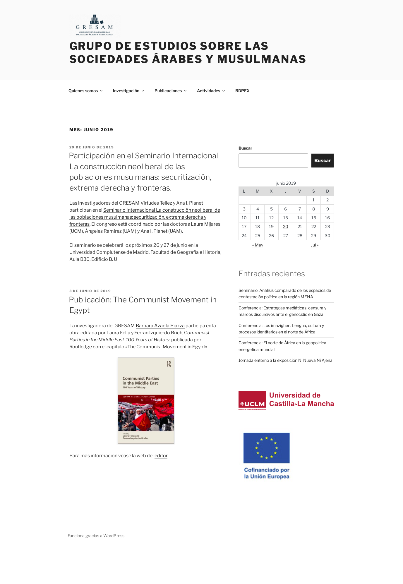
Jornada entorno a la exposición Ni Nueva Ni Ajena (285, 360)
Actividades (211, 90)
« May (257, 244)
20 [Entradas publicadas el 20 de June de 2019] (285, 226)
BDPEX (242, 90)
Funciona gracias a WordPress (96, 535)
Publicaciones (171, 90)
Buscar (245, 147)
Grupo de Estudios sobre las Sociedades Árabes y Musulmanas (188, 53)
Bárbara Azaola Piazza (160, 325)
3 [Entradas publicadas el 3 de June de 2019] (244, 208)
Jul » (314, 244)
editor (161, 455)
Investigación (129, 90)
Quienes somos (85, 90)
